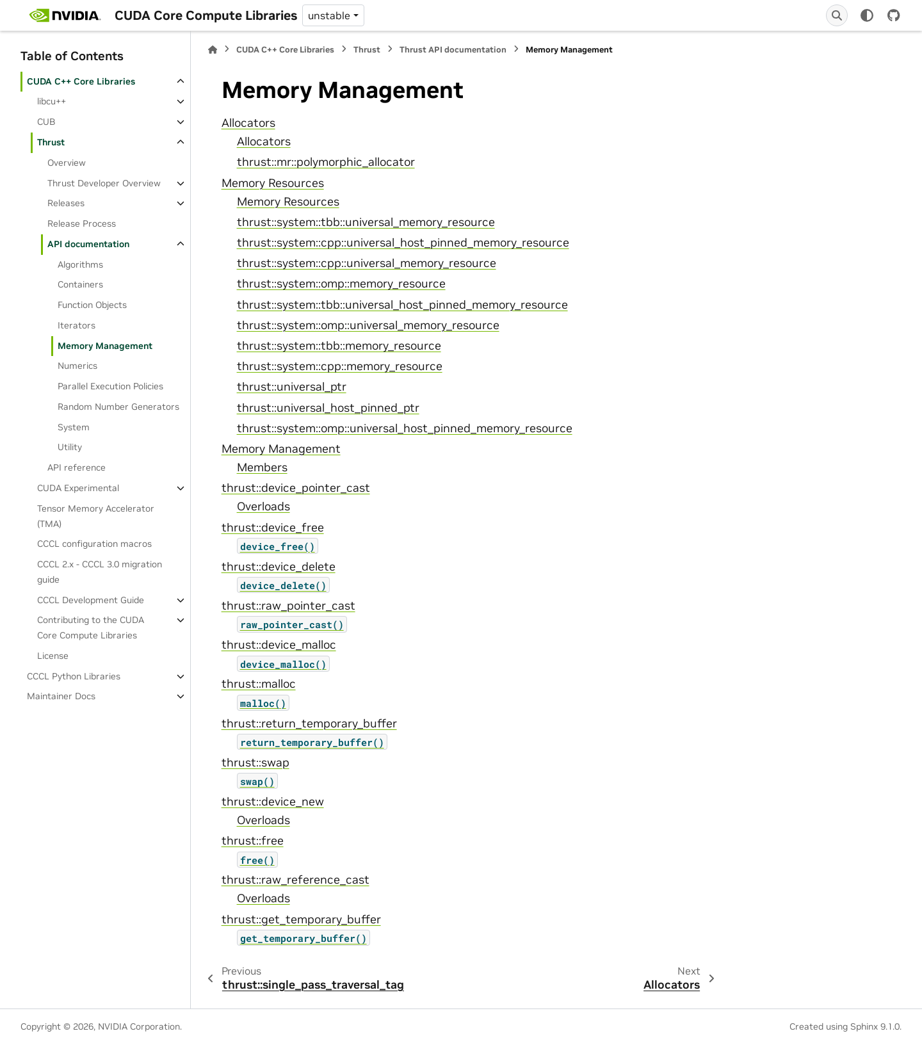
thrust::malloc (259, 684)
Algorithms (80, 264)
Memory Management (105, 346)
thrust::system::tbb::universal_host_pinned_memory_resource (402, 305)
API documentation (88, 244)
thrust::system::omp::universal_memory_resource (368, 325)
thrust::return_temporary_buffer (309, 724)
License (53, 655)
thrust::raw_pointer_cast (288, 606)
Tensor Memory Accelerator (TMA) (95, 516)
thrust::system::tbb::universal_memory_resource (366, 222)
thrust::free (253, 841)
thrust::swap (255, 763)
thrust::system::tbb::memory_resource (339, 346)
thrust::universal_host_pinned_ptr (328, 408)
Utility (70, 447)
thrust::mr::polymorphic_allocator (326, 162)
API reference (76, 467)
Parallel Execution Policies (110, 386)
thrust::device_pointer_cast (296, 488)
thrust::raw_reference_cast (295, 880)
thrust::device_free (273, 528)
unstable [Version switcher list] (329, 15)
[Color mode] (867, 15)
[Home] (212, 49)
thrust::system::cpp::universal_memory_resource (366, 263)
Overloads (263, 506)
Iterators (76, 325)
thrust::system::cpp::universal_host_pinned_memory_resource (403, 243)
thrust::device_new (273, 802)
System (74, 427)
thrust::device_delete (279, 567)
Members (262, 467)
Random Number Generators (118, 406)
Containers (80, 284)
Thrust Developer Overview (104, 183)
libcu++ (51, 101)
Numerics (77, 365)
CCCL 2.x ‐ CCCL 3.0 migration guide (99, 571)
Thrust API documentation (453, 49)
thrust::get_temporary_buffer (301, 919)
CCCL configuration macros (94, 543)
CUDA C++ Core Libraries (81, 81)
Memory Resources (273, 183)
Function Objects (92, 305)
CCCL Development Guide (90, 600)
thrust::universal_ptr (291, 387)
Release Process (81, 223)
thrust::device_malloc (279, 645)
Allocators (248, 123)
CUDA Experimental (78, 488)
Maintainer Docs (61, 696)
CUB (46, 121)
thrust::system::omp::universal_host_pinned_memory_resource (404, 428)
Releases (66, 203)
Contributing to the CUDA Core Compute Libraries (90, 627)
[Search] (837, 15)
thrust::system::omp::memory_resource (341, 284)
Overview (66, 162)
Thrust (51, 142)
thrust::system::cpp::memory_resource (339, 366)
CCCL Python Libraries (73, 676)
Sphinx (864, 1026)
